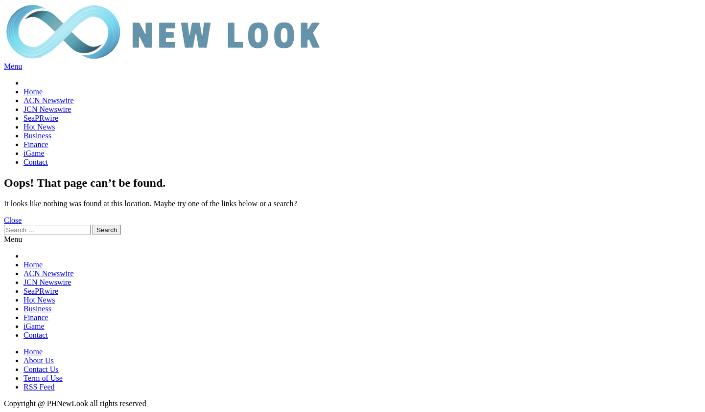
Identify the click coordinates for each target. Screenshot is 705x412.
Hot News (39, 127)
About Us (39, 360)
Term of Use (43, 378)
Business (37, 135)
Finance (36, 144)
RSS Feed (39, 387)
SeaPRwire (41, 118)
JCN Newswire (47, 109)
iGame (34, 153)
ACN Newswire (49, 100)
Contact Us (41, 369)
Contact (36, 162)
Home (33, 91)
